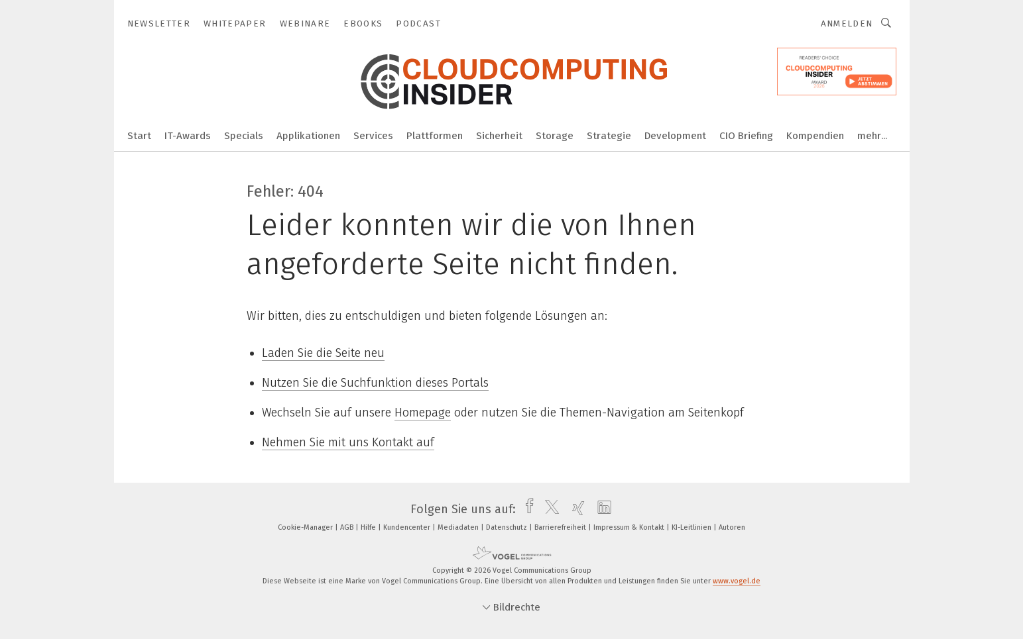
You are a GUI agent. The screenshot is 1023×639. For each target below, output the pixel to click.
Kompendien (815, 136)
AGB (347, 527)
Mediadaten (459, 527)
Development (675, 136)
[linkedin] (601, 509)
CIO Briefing (746, 136)
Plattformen (434, 136)
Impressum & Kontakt (629, 527)
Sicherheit (499, 136)
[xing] (575, 509)
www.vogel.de (736, 581)
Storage (554, 136)
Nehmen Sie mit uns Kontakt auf (348, 442)
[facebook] (526, 509)
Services (373, 136)
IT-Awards (187, 136)
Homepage (422, 412)
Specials (243, 136)
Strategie (609, 136)
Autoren (732, 527)
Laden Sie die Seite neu (323, 353)
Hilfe (369, 527)
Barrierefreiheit (561, 527)
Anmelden (847, 23)
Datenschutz (507, 527)
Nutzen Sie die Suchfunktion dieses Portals (375, 382)
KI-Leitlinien (692, 527)
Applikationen (308, 136)
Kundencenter (407, 527)
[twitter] (548, 509)
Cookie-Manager (306, 527)
